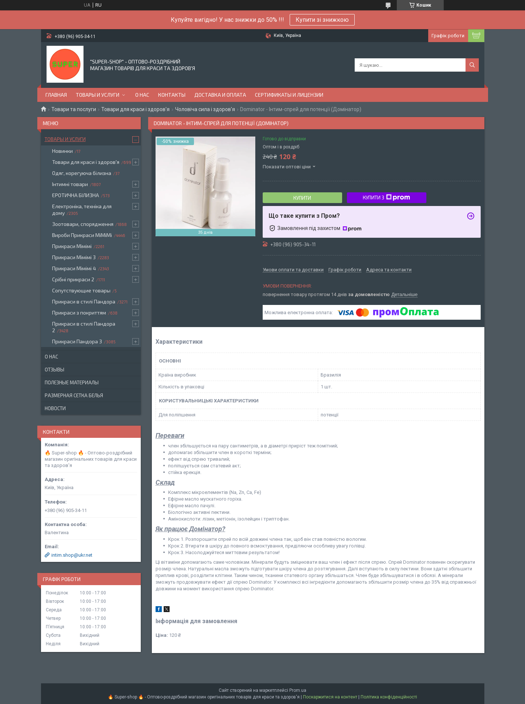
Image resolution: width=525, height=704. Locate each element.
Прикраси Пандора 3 (77, 341)
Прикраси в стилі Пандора (83, 301)
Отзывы (54, 369)
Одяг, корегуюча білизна (81, 173)
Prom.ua (297, 690)
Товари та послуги (73, 109)
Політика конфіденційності (389, 697)
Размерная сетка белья (74, 395)
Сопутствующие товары (81, 290)
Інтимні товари (70, 184)
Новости (55, 408)
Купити (302, 198)
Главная (56, 95)
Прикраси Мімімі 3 (74, 257)
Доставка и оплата (220, 95)
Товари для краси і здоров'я (135, 109)
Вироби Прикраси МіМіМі (82, 235)
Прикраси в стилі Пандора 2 (83, 326)
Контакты (171, 95)
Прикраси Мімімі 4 (74, 268)
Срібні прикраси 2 (73, 279)
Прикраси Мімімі (72, 246)
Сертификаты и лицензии (289, 95)
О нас (142, 95)
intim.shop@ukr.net (71, 555)
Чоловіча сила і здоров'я (205, 109)
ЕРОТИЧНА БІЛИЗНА (75, 195)
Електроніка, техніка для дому (82, 209)
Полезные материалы (72, 382)
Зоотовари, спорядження (82, 224)
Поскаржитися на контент (330, 697)
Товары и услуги (97, 95)
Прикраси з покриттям (79, 312)
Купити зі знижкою (322, 19)
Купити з (386, 197)
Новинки (62, 151)
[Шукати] (472, 65)
